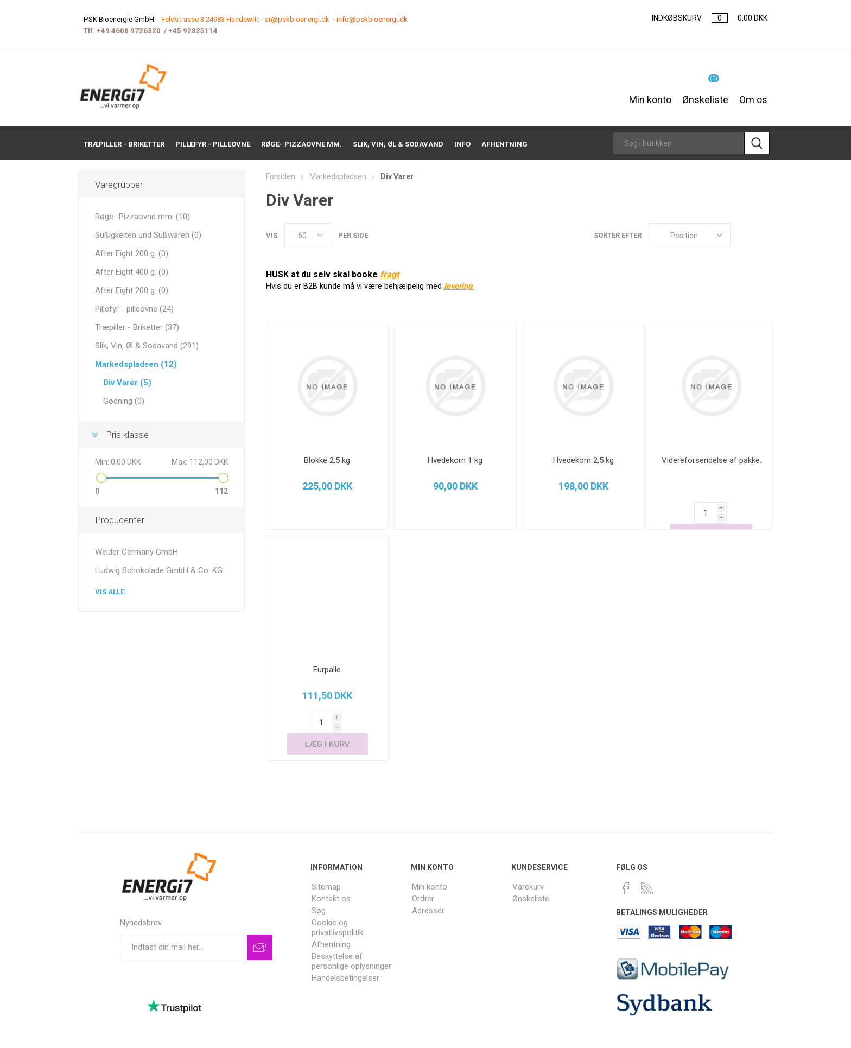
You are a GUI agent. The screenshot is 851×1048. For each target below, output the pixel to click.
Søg (319, 889)
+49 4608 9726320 (129, 31)
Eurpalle (327, 670)
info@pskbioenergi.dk (372, 19)
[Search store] (678, 143)
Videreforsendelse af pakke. (711, 460)
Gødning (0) (123, 401)
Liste (765, 235)
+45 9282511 (190, 31)
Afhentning (331, 923)
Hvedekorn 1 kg (455, 460)
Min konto (650, 93)
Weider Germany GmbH (136, 552)
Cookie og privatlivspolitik (337, 906)
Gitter (744, 235)
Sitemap (326, 865)
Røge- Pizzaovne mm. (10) (142, 216)
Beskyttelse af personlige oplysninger (351, 939)
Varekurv (528, 865)
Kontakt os (331, 877)
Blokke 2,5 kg (327, 460)
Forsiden (280, 176)
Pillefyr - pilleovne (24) (134, 309)
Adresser (428, 889)
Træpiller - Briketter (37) (137, 327)
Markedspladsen (337, 176)
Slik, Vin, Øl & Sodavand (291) (147, 346)
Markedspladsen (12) (136, 364)
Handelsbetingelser (345, 956)
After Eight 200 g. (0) (131, 253)
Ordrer (423, 877)
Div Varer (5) (127, 383)
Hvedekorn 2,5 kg (583, 460)
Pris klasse (127, 434)
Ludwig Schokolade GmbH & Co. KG (159, 570)
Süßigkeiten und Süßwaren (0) (148, 235)
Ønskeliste (530, 877)
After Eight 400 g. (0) (131, 272)
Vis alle (109, 592)
